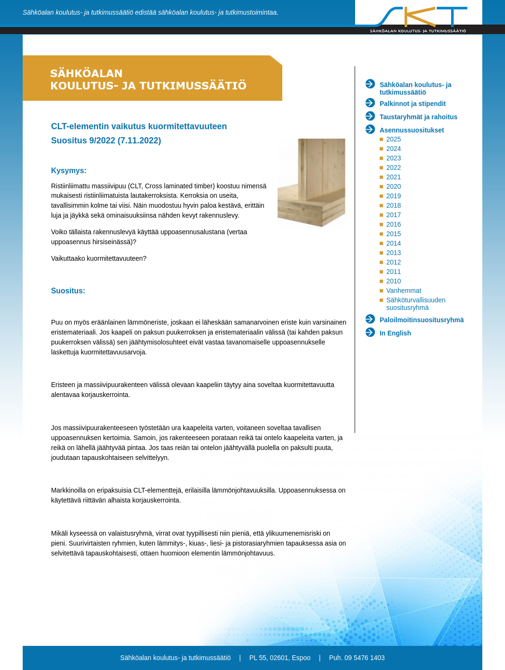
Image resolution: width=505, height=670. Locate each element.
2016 (393, 224)
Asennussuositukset (412, 130)
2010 (393, 281)
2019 (393, 196)
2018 (393, 205)
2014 (393, 243)
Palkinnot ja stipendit (413, 103)
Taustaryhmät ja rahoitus (419, 117)
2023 (393, 158)
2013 (393, 252)
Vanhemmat (403, 290)
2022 (393, 167)
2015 (393, 234)
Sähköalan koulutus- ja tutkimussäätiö (416, 88)
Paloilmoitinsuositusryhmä (422, 320)
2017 (393, 215)
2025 (393, 139)
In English (395, 333)
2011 (393, 271)
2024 (393, 148)
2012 (393, 262)
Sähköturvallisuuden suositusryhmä (415, 303)
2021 (393, 177)
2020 (393, 186)
